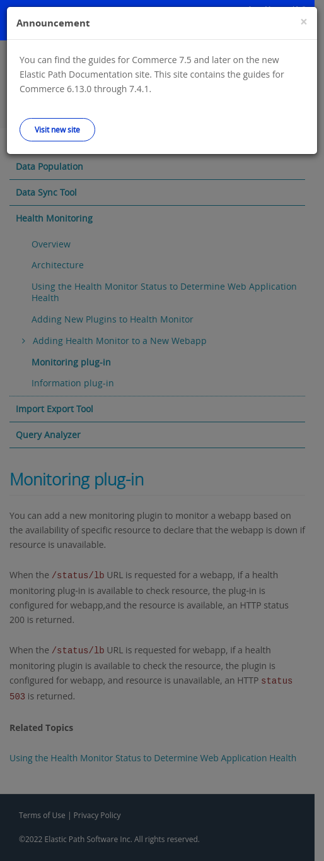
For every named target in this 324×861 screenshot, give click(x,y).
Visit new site (57, 129)
